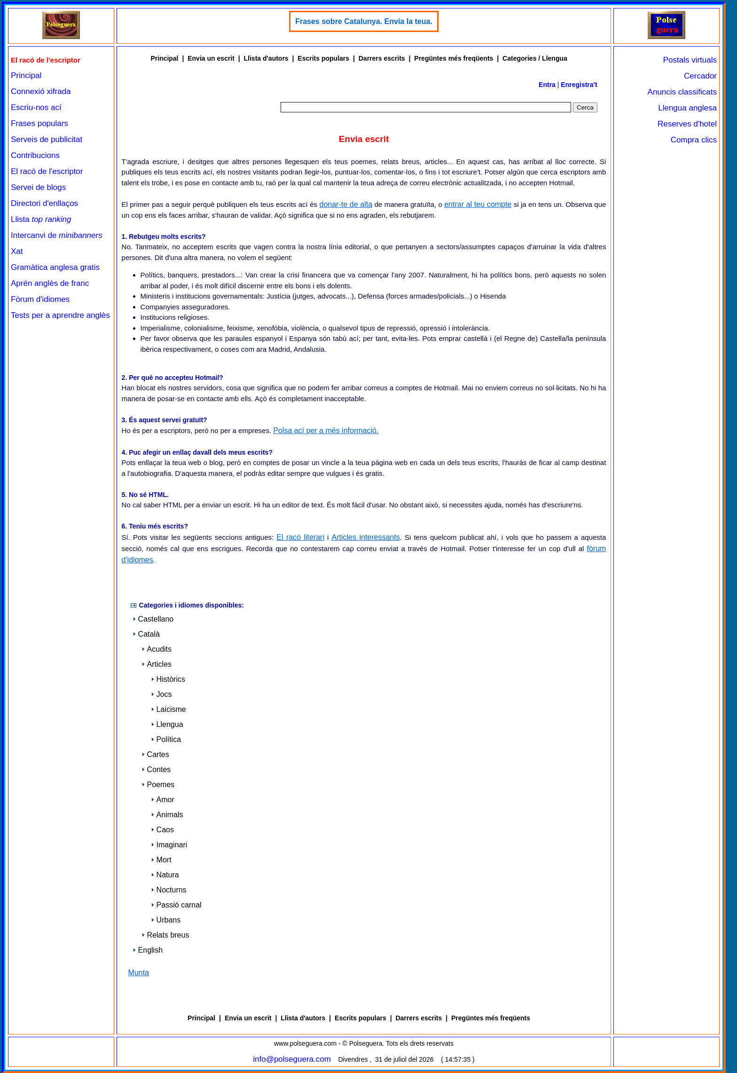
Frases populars (39, 123)
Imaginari (169, 845)
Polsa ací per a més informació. (325, 430)
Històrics (168, 679)
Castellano (153, 619)
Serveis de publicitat (46, 139)
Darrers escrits (382, 58)
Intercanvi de (56, 235)
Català (146, 634)
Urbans (166, 920)
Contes (156, 769)
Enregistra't (579, 84)
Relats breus (165, 935)
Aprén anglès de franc (50, 283)
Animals (167, 815)
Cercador (700, 75)
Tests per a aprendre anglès (60, 315)
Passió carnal (176, 905)
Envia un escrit (211, 58)
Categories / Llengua (534, 58)
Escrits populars (323, 58)
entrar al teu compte (477, 204)
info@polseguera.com (292, 1059)
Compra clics (694, 139)
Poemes (158, 785)
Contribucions (35, 155)
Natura (165, 875)
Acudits (156, 649)
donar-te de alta (345, 204)
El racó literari (300, 537)
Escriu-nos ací (36, 107)
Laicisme (168, 709)
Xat (17, 251)
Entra (547, 84)
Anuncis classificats (682, 91)
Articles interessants (366, 537)
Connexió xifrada (41, 91)
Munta (138, 973)
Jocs (161, 694)
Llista (41, 219)
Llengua (167, 724)
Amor (162, 800)
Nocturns (169, 890)
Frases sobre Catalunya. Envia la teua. (363, 21)
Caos (162, 830)
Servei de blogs (38, 187)
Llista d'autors (266, 58)
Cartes (155, 754)
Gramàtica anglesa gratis (55, 267)
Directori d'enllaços (44, 203)
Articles (156, 664)
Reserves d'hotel (687, 123)
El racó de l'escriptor (47, 171)
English (148, 950)
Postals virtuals (690, 59)
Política (166, 739)
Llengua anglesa (687, 107)
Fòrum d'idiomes (40, 299)
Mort (161, 860)
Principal (26, 75)
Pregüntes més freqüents (453, 58)
